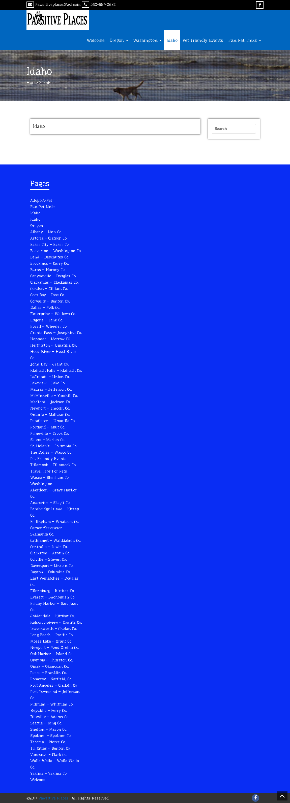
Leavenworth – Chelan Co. (53, 628)
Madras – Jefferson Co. (51, 389)
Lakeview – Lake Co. (47, 383)
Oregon (119, 40)
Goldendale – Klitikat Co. (52, 616)
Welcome (96, 40)
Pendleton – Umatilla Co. (52, 420)
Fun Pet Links (244, 40)
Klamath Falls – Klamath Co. (56, 370)
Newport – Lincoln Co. (50, 408)
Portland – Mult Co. (47, 427)
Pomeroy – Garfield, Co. (51, 679)
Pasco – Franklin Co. (48, 672)
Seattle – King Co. (46, 723)
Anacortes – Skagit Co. (50, 502)
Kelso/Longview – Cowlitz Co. (56, 622)
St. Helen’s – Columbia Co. (53, 446)
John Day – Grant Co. (49, 364)
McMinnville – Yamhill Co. (54, 395)
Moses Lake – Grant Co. (51, 641)
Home (32, 82)
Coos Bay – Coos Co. (47, 294)
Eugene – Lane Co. (46, 320)
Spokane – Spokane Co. (50, 735)
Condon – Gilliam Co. (49, 288)
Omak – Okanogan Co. (49, 666)
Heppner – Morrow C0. (50, 339)
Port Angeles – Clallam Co (53, 685)
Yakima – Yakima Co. (48, 773)
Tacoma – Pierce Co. (48, 742)
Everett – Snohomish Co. (52, 597)
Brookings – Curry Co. (49, 263)
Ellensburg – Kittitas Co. (52, 590)
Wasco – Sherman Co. (49, 477)
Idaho (172, 40)
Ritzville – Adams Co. (49, 716)
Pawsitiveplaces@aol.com (53, 4)
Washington (147, 40)
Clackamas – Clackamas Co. (54, 282)
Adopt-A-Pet (41, 200)
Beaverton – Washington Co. (55, 250)
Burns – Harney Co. (47, 269)
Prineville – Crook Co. (49, 433)
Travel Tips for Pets (48, 471)
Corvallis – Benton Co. (50, 301)
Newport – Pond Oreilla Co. (54, 647)
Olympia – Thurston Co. (51, 660)
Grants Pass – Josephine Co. (56, 332)
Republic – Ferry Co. (48, 710)
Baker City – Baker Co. (49, 244)
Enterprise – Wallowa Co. (53, 313)
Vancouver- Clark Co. (48, 754)
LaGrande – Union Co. (50, 376)
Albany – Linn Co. (46, 231)
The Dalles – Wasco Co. (51, 452)
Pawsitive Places (52, 798)
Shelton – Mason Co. (48, 729)
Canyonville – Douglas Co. (53, 276)
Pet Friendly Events (203, 40)
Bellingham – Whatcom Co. (54, 521)
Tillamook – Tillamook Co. (53, 464)
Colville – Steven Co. (48, 559)
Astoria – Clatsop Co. (48, 238)
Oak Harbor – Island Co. (51, 653)
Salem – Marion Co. (47, 439)
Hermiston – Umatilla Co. (53, 345)
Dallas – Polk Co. (45, 307)
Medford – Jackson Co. (50, 401)
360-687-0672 (98, 4)
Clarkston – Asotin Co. (50, 553)
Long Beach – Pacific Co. (51, 634)
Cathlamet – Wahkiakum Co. (55, 540)
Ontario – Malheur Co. (50, 414)
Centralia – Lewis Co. (49, 546)
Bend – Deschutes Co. (49, 257)
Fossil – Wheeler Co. (48, 326)
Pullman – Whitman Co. (51, 704)
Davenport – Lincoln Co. (51, 565)
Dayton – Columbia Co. (50, 572)
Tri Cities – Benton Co (50, 748)
